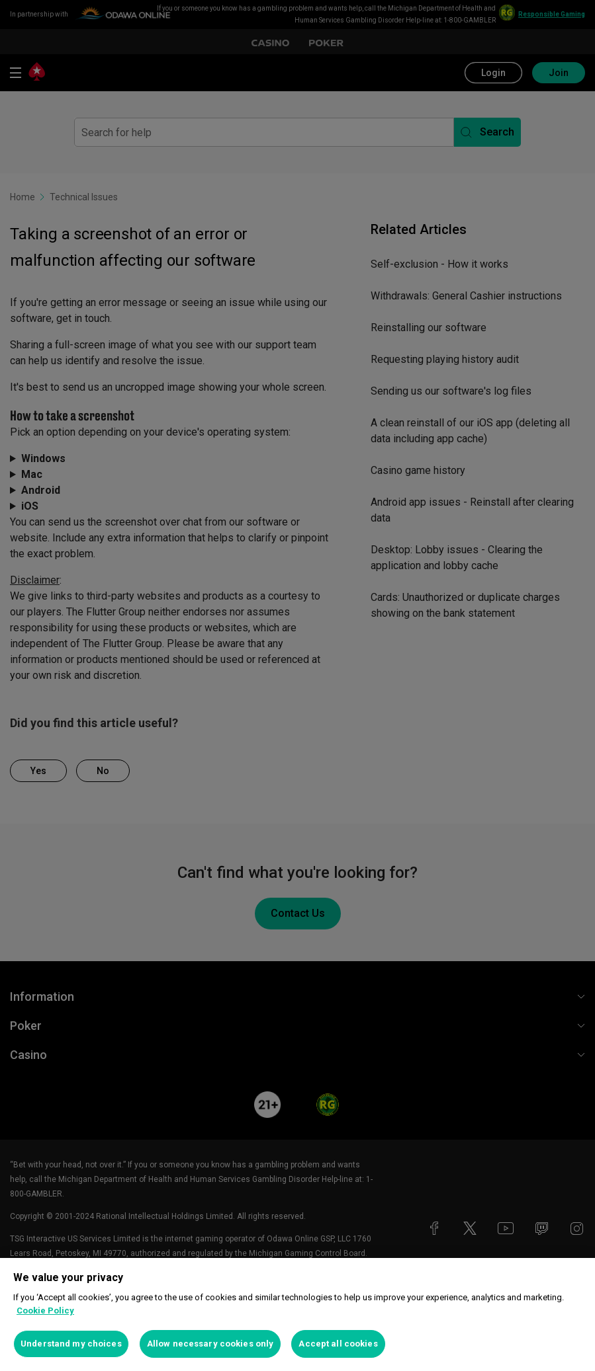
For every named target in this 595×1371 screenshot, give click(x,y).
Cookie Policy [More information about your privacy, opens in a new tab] (45, 1310)
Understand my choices (71, 1344)
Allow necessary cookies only (210, 1344)
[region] (297, 1314)
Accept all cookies (337, 1344)
